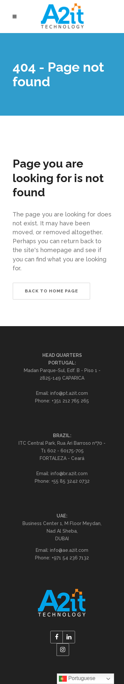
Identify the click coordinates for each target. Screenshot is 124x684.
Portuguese (77, 679)
